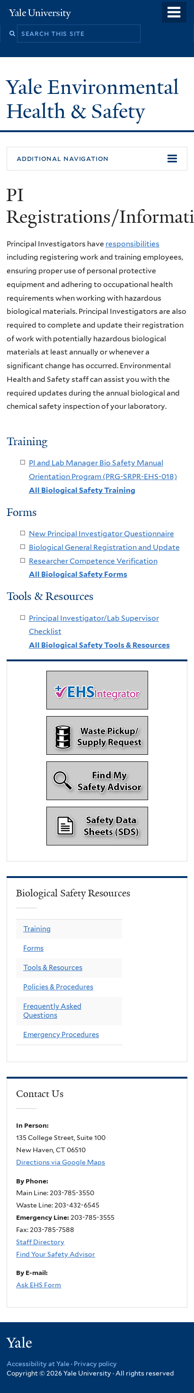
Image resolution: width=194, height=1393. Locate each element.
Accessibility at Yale (38, 1364)
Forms (33, 948)
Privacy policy (95, 1364)
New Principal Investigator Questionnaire (101, 533)
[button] (97, 158)
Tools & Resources (52, 967)
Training (37, 929)
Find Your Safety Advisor (55, 1254)
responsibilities (132, 243)
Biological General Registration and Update (104, 547)
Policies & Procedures (58, 987)
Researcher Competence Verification (93, 561)
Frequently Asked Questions (52, 1011)
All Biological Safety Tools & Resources (99, 645)
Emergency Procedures (61, 1034)
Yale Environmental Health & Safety (92, 99)
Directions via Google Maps (60, 1162)
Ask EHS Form (38, 1285)
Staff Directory (40, 1242)
